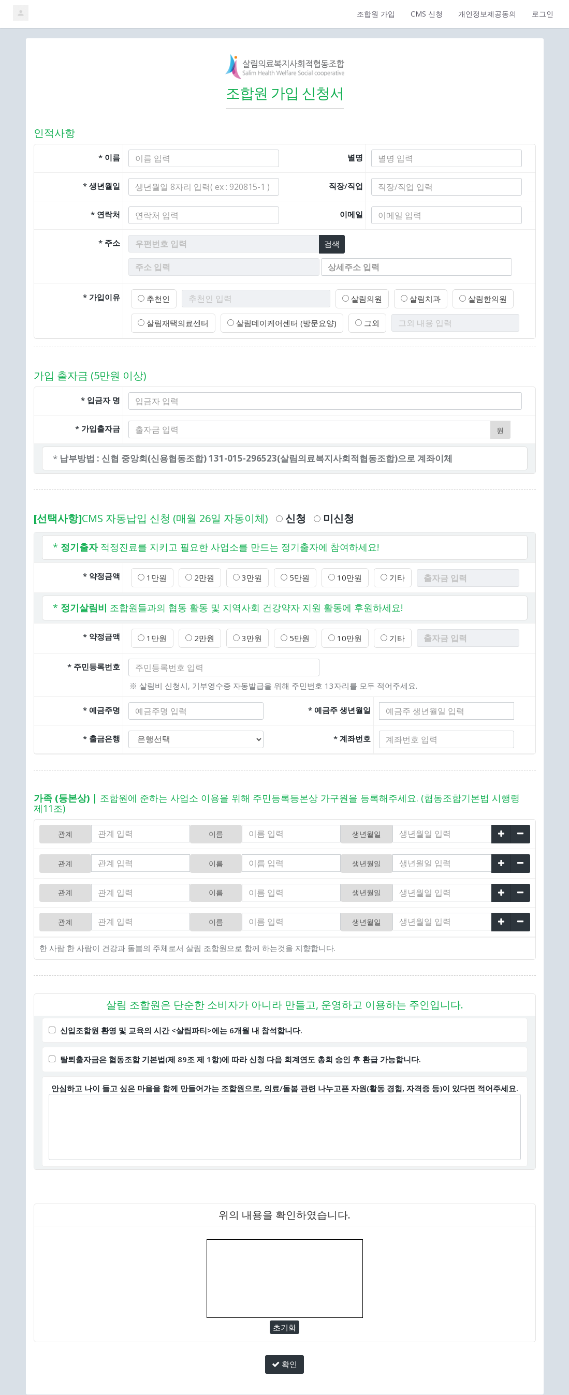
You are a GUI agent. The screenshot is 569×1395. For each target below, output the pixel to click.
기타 (384, 576)
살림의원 (359, 298)
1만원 (151, 576)
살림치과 (416, 298)
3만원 (243, 576)
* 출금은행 (101, 736)
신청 (291, 517)
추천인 (153, 298)
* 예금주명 (101, 707)
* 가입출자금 (97, 426)
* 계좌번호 (352, 736)
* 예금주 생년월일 (339, 707)
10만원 (338, 576)
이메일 (351, 214)
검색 (333, 243)
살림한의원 (476, 298)
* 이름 (109, 157)
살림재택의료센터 (171, 322)
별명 (355, 157)
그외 (356, 322)
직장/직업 (346, 186)
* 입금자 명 (100, 398)
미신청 (334, 517)
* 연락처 (105, 214)
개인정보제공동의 (487, 14)
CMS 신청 (427, 14)
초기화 (284, 1319)
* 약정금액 (101, 574)
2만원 (197, 576)
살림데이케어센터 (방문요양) (274, 322)
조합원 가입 (376, 14)
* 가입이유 (101, 296)
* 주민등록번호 (93, 663)
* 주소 (109, 243)
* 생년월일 (101, 186)
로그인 (542, 14)
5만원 (289, 576)
